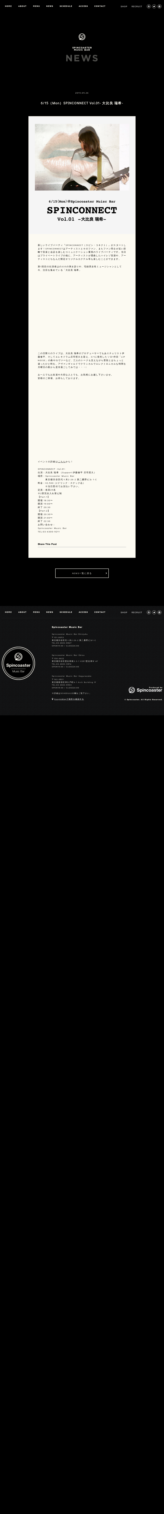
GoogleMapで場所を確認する (69, 699)
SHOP (124, 6)
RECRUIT (137, 6)
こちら (62, 461)
